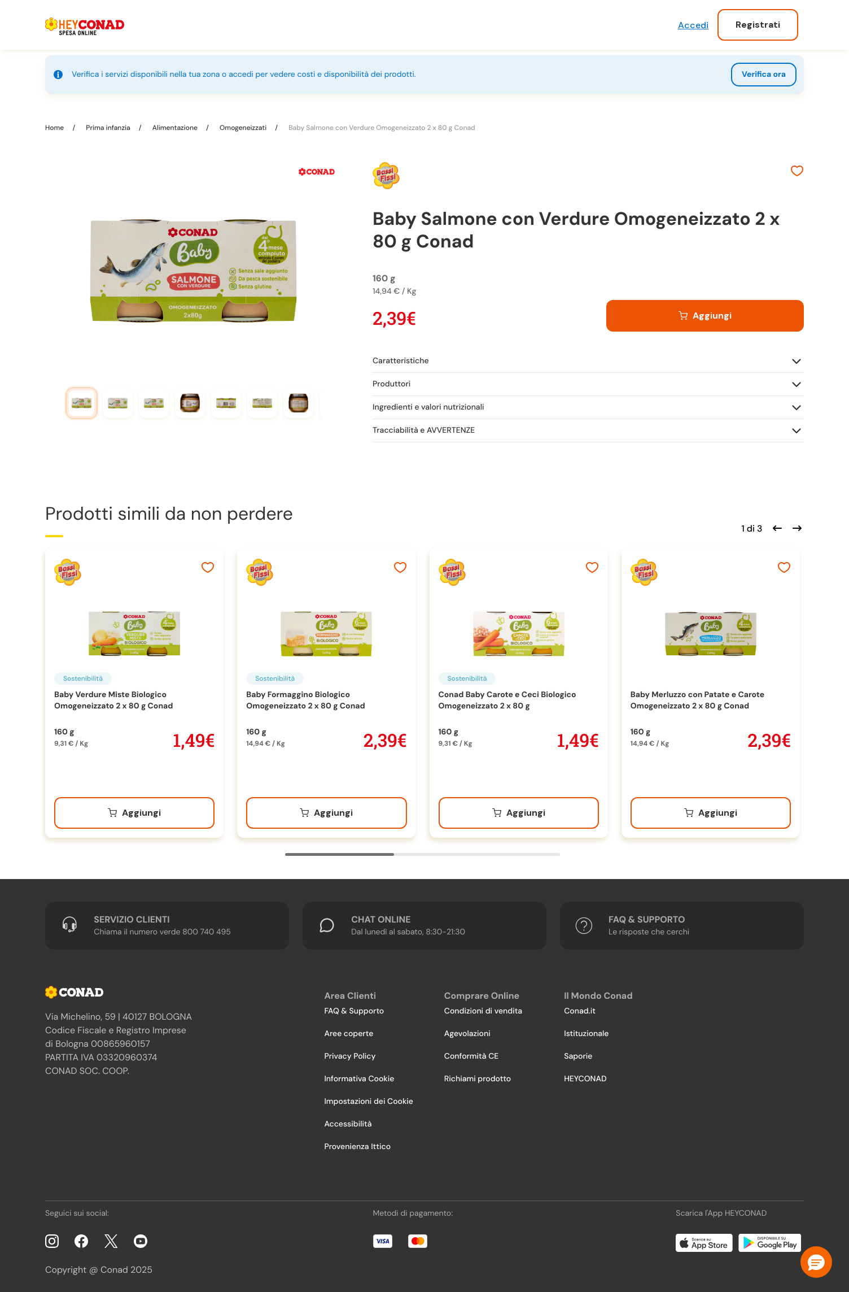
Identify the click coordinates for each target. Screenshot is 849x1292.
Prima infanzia (108, 123)
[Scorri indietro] (775, 523)
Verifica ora (764, 74)
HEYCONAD (585, 1075)
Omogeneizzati (243, 123)
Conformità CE (471, 1052)
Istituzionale (586, 1030)
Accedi (693, 25)
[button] (816, 1262)
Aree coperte (348, 1030)
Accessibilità (347, 1120)
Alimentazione (175, 123)
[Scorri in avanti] (795, 523)
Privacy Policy (349, 1052)
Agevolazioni (467, 1030)
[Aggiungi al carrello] (705, 312)
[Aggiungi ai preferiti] (797, 168)
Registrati (758, 25)
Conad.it (580, 1007)
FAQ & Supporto (354, 1007)
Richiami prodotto (477, 1075)
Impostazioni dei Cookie (368, 1098)
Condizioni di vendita (483, 1007)
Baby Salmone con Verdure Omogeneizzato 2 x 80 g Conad (381, 123)
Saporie (578, 1052)
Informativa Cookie (359, 1075)
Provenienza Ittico (357, 1143)
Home (55, 123)
